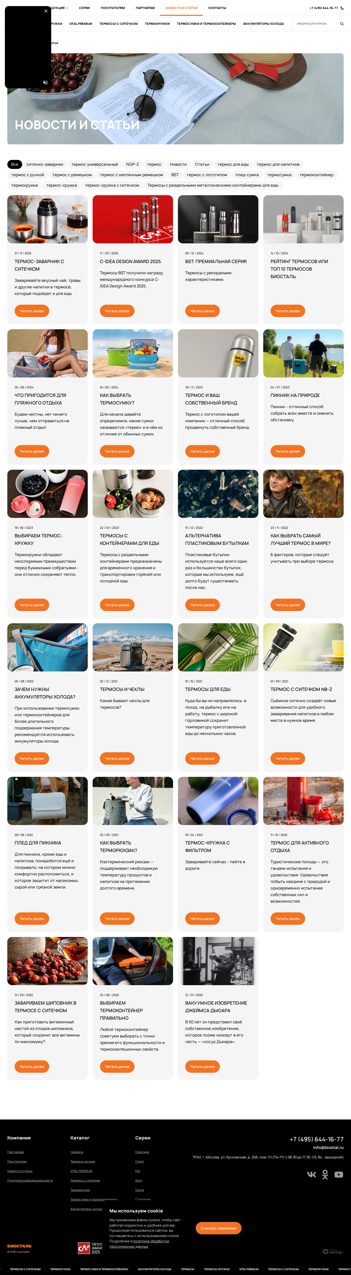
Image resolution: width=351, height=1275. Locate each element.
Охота (139, 1190)
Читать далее (32, 311)
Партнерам (145, 8)
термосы (76, 1152)
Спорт (139, 1161)
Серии (84, 8)
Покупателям (113, 8)
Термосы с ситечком (85, 1180)
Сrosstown (143, 1199)
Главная (18, 43)
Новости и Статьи (181, 8)
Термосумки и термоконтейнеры (94, 1199)
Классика (142, 1152)
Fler (137, 1171)
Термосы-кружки (82, 1161)
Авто (138, 1180)
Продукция (56, 8)
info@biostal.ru (328, 1147)
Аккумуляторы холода (86, 1209)
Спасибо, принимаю (218, 1228)
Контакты (217, 8)
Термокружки (80, 1190)
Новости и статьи (19, 1171)
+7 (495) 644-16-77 (317, 1139)
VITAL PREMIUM (81, 1171)
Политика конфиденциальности (30, 1180)
